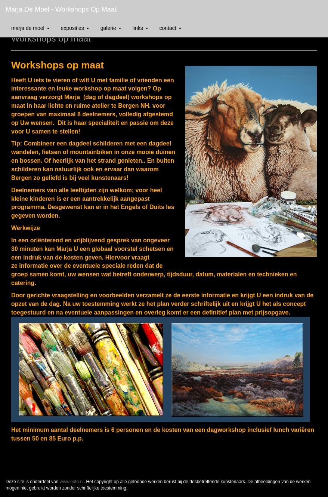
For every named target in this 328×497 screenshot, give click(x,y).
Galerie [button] (110, 28)
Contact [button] (171, 28)
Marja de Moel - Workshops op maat (61, 9)
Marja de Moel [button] (30, 28)
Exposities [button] (75, 28)
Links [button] (140, 28)
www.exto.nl (72, 481)
